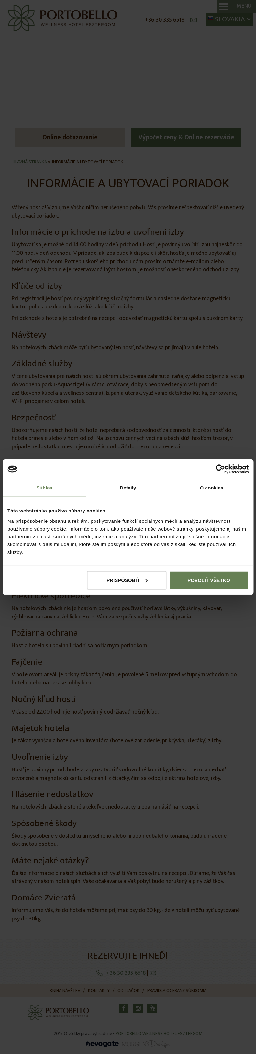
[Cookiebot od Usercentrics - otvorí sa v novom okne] (220, 469)
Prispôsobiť (127, 580)
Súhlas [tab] (44, 487)
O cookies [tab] (212, 487)
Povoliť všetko (208, 580)
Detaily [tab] (128, 487)
